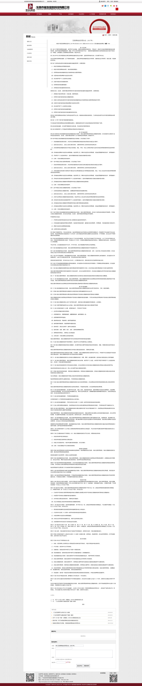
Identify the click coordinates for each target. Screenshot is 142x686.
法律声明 (40, 674)
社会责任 (81, 14)
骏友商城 (49, 1)
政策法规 (115, 35)
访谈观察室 (30, 49)
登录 (108, 1)
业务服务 (71, 14)
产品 (60, 14)
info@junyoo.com (58, 681)
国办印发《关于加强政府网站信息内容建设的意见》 (66, 620)
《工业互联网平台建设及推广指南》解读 (65, 601)
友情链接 (63, 674)
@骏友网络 (103, 6)
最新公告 (29, 41)
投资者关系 (102, 14)
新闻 (49, 14)
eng (117, 6)
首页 (28, 14)
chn (114, 6)
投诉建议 (68, 674)
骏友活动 (29, 61)
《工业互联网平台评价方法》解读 (61, 612)
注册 (111, 1)
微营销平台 (52, 674)
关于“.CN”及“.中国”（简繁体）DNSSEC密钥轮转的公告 (69, 599)
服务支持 (58, 674)
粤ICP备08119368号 (68, 681)
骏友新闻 (29, 45)
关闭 (83, 604)
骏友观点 (46, 674)
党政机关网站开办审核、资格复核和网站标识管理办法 (66, 623)
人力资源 (92, 14)
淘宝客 (54, 1)
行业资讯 (29, 53)
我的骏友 (116, 1)
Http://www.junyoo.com (44, 681)
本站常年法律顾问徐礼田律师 (89, 684)
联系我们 (113, 14)
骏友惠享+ (103, 1)
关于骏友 (39, 14)
